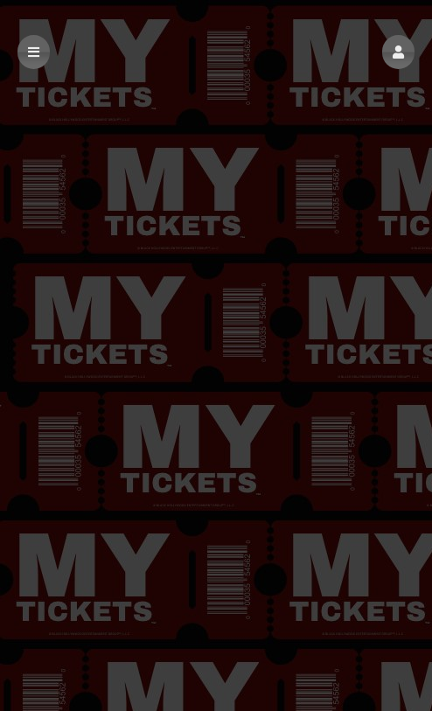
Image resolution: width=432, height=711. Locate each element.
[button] (398, 52)
